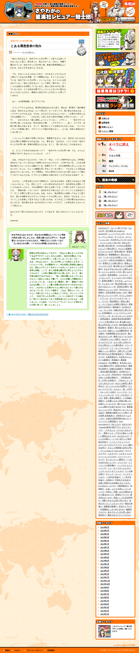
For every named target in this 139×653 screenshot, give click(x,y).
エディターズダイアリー (110, 445)
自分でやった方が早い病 (119, 512)
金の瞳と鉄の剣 (106, 245)
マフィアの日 (122, 395)
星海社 (7, 650)
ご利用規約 (50, 650)
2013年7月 (104, 547)
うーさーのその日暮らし (115, 257)
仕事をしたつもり (107, 404)
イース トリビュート (120, 442)
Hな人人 (116, 424)
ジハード (122, 392)
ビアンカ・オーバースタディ (113, 298)
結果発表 (105, 122)
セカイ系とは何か (122, 342)
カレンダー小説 (108, 392)
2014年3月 (104, 537)
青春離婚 (114, 254)
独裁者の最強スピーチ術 (117, 413)
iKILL (126, 243)
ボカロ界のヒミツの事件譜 (111, 345)
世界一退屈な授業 (112, 398)
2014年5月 (104, 531)
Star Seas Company (114, 650)
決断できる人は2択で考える (115, 500)
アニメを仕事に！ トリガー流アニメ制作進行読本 (115, 439)
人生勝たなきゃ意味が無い (118, 401)
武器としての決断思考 (118, 331)
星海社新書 (108, 281)
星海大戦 (119, 251)
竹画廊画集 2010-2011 (116, 333)
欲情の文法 (121, 366)
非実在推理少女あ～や (116, 292)
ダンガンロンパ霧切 (115, 459)
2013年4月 (104, 557)
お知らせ (105, 118)
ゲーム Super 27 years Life (112, 451)
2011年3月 (104, 607)
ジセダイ (113, 454)
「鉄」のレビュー (110, 205)
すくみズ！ (108, 284)
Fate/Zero (103, 228)
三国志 (110, 480)
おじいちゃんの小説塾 (116, 386)
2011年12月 (105, 581)
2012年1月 (104, 577)
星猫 (111, 328)
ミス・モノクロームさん (119, 468)
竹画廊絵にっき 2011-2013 (112, 509)
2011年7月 (104, 594)
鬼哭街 (102, 515)
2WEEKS (116, 374)
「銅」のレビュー (110, 201)
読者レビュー (107, 127)
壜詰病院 (115, 301)
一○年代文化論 (113, 477)
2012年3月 (104, 571)
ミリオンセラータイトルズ (111, 471)
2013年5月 (104, 554)
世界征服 (105, 319)
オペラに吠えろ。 (28, 52)
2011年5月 (104, 601)
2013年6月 (104, 551)
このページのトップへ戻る (125, 645)
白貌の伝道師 (116, 369)
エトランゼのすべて (111, 272)
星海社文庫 (123, 286)
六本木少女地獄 (116, 260)
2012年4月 (104, 567)
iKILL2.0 (127, 424)
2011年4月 (104, 604)
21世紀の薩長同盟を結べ (117, 418)
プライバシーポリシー (34, 650)
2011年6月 (104, 597)
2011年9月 (104, 587)
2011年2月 (104, 611)
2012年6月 (104, 561)
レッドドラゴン (116, 234)
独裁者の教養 (111, 506)
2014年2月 (104, 541)
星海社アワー (122, 495)
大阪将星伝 (123, 486)
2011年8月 (104, 591)
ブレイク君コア (118, 228)
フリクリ (122, 462)
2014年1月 (104, 544)
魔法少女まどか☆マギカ (119, 515)
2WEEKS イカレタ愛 (110, 339)
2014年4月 (104, 534)
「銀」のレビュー (110, 196)
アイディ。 (104, 316)
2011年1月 (104, 614)
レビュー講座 (107, 131)
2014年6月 (104, 527)
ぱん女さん (123, 436)
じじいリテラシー (122, 313)
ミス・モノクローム (119, 348)
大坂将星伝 (112, 357)
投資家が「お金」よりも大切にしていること (115, 489)
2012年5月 (104, 564)
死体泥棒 (113, 275)
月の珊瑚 (113, 363)
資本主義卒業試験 (109, 372)
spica (124, 339)
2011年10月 (105, 584)
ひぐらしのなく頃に (110, 243)
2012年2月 (104, 574)
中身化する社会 (123, 480)
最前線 (117, 307)
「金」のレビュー (110, 192)
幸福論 (115, 360)
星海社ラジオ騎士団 (113, 263)
